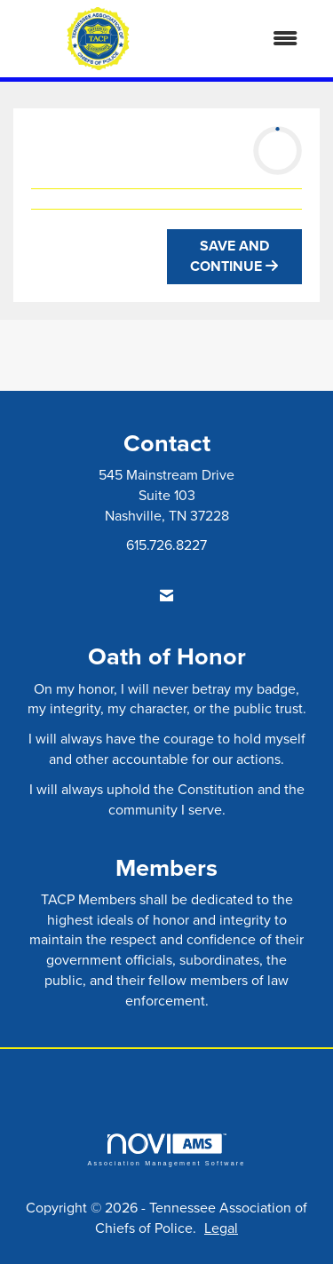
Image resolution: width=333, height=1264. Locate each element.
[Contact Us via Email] (166, 595)
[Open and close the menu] (249, 39)
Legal (221, 1227)
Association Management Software (166, 1149)
